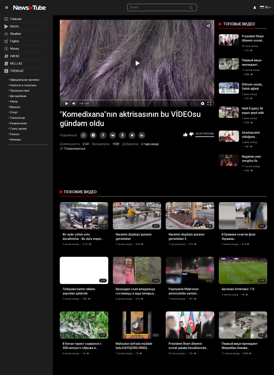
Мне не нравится (191, 134)
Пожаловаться (72, 148)
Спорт (14, 112)
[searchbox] (156, 7)
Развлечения (18, 123)
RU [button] (264, 7)
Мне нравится (185, 134)
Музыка (15, 107)
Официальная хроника (24, 79)
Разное (14, 134)
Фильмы (15, 139)
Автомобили (18, 96)
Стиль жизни (18, 128)
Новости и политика (23, 85)
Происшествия (19, 90)
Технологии (17, 118)
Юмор (14, 101)
